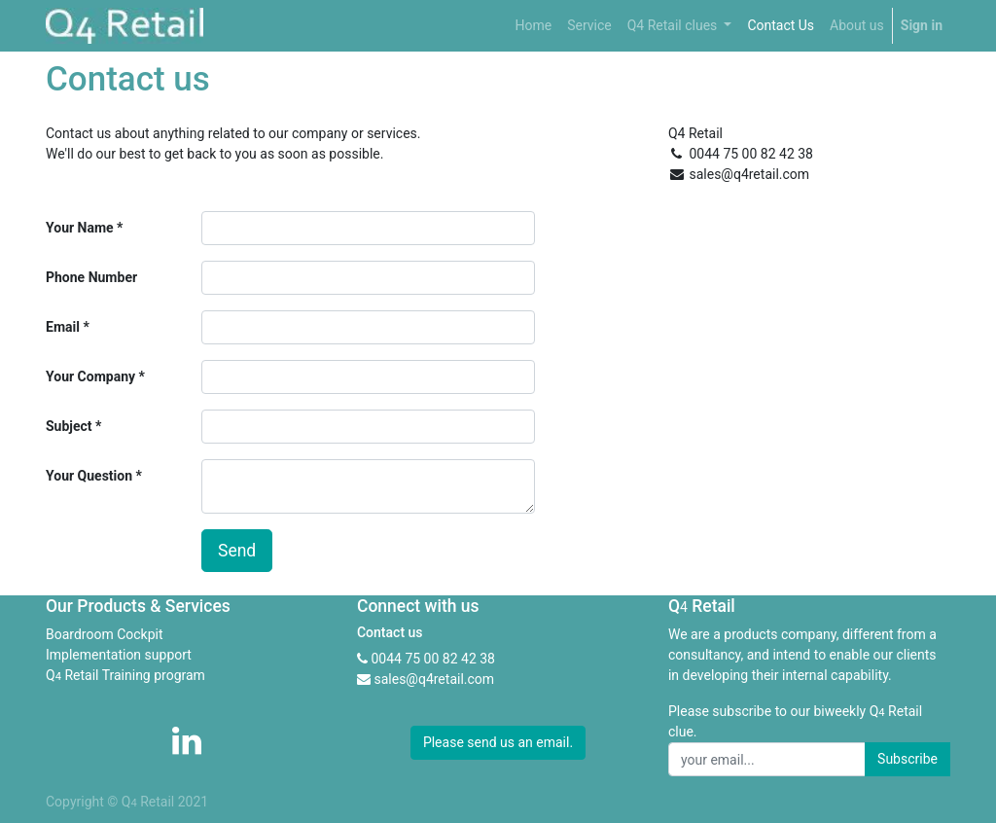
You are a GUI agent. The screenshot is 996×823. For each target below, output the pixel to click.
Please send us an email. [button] (498, 742)
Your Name (80, 227)
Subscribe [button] (907, 759)
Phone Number (91, 277)
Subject (69, 426)
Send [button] (237, 550)
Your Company (90, 376)
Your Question (89, 475)
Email (63, 327)
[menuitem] (533, 26)
